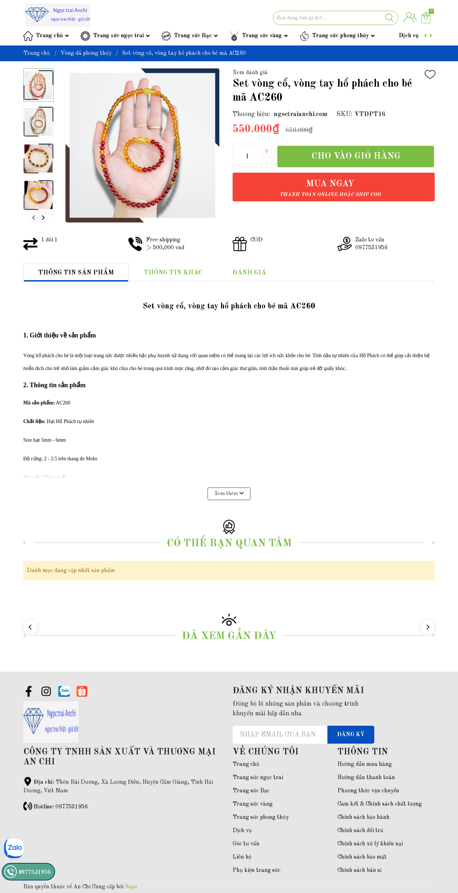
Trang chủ (49, 36)
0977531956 (71, 807)
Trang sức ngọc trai (118, 36)
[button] (43, 217)
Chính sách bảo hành (363, 817)
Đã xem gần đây (229, 636)
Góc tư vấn (246, 844)
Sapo (131, 887)
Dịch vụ (409, 36)
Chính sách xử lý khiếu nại (370, 844)
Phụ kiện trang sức (257, 870)
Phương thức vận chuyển (368, 791)
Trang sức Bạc (193, 36)
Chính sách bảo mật (362, 857)
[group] (142, 145)
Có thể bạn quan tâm (229, 543)
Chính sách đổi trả (360, 831)
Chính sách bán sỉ (359, 870)
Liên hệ (242, 857)
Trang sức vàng (262, 36)
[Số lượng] (247, 156)
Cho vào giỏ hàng (355, 156)
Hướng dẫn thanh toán (366, 778)
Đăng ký (351, 735)
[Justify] (389, 18)
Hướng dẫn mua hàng (364, 764)
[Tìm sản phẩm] (335, 18)
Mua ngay (330, 188)
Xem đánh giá (250, 73)
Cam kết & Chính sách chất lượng (379, 804)
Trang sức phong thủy (340, 36)
